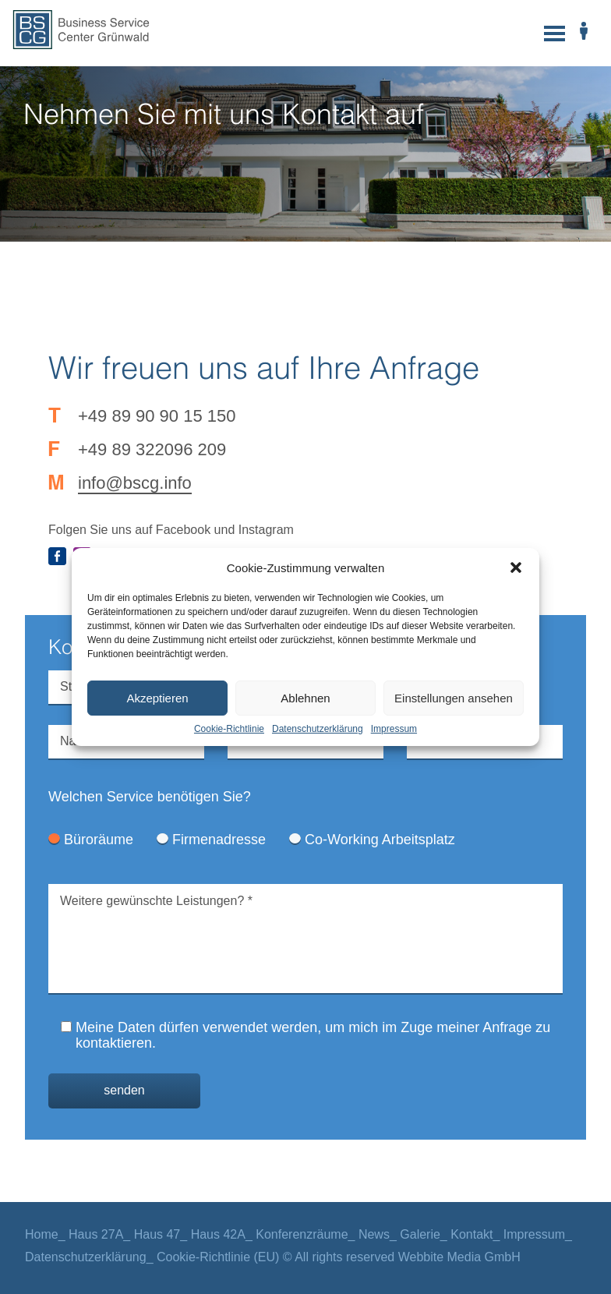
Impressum (394, 728)
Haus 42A (218, 1234)
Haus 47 (157, 1234)
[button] (516, 567)
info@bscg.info (135, 483)
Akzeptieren (157, 698)
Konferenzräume (302, 1234)
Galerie (420, 1234)
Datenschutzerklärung (317, 728)
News (374, 1234)
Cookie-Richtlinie (229, 728)
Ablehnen (305, 698)
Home (41, 1234)
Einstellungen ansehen (453, 698)
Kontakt (471, 1234)
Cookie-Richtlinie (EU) (218, 1257)
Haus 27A (96, 1234)
